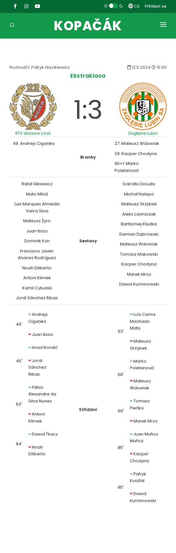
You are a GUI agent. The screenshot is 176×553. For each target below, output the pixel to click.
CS (134, 6)
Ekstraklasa (88, 76)
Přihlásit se (155, 6)
